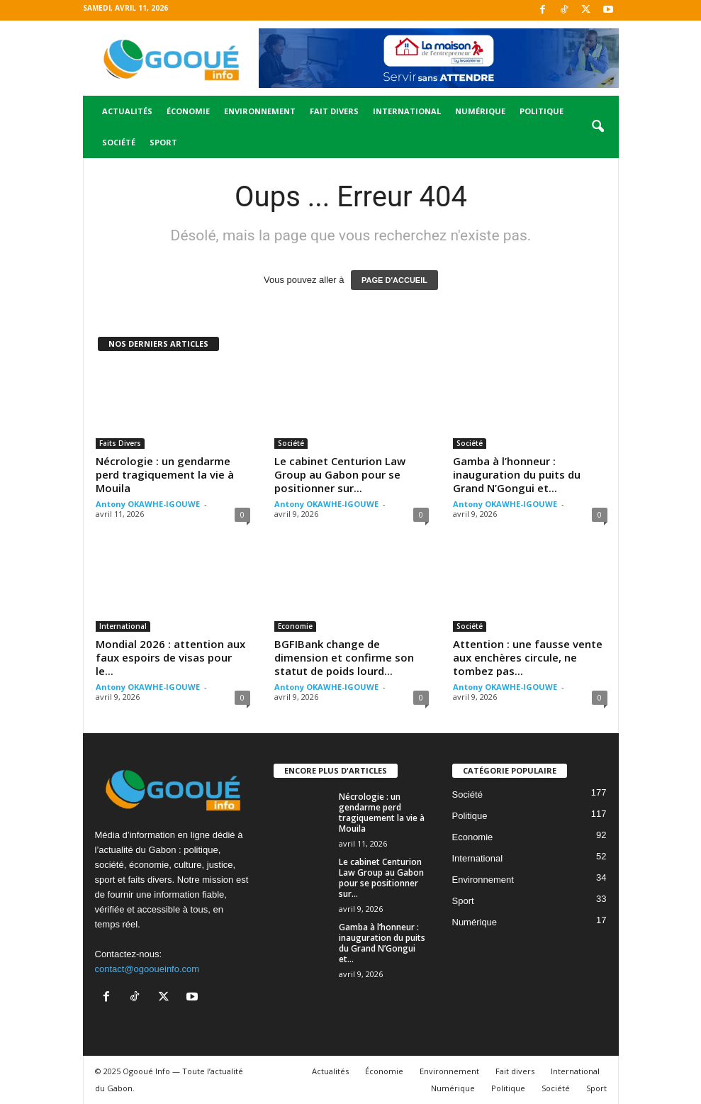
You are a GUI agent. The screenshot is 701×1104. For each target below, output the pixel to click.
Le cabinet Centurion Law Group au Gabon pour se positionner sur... (339, 474)
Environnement (260, 111)
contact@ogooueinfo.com (147, 969)
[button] (597, 127)
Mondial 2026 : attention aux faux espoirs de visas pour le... (170, 657)
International (407, 111)
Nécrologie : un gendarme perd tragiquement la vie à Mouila (165, 474)
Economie (295, 626)
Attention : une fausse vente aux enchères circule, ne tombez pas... (527, 657)
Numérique (480, 111)
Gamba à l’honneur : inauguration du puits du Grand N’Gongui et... (517, 474)
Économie (188, 111)
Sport (163, 142)
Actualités (127, 111)
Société (118, 142)
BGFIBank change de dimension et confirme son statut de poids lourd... (344, 657)
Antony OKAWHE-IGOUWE (148, 503)
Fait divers (334, 111)
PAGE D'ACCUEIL (394, 280)
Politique (541, 111)
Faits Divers (120, 443)
